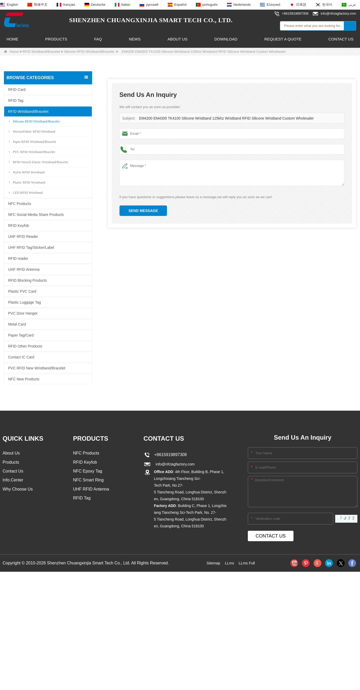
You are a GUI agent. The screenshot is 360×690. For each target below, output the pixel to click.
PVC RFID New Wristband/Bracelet (36, 368)
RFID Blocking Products (27, 280)
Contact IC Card (21, 357)
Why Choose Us (18, 490)
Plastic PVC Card (22, 291)
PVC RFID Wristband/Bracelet (32, 152)
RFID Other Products (25, 346)
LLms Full (248, 563)
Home (12, 39)
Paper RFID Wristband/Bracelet (32, 141)
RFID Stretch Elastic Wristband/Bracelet (38, 162)
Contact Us (340, 39)
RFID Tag (15, 100)
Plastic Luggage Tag (24, 302)
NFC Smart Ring (88, 481)
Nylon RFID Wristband (27, 172)
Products (56, 39)
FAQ (98, 39)
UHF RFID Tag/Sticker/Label (31, 247)
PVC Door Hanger (23, 313)
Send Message (143, 211)
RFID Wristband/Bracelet (41, 52)
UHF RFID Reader (23, 236)
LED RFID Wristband (26, 192)
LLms (229, 563)
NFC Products (19, 203)
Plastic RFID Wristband (27, 182)
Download (225, 39)
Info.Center (13, 481)
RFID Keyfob (18, 225)
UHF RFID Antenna (24, 269)
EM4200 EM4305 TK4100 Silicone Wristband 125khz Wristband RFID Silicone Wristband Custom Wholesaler (221, 118)
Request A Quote (282, 39)
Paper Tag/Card (21, 335)
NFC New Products (23, 379)
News (135, 39)
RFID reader (18, 258)
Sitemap (212, 563)
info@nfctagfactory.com (175, 464)
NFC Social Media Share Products (36, 214)
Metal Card (17, 324)
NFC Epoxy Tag (87, 472)
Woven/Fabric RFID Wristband (32, 131)
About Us (177, 39)
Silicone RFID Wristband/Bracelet (89, 52)
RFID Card (17, 89)
